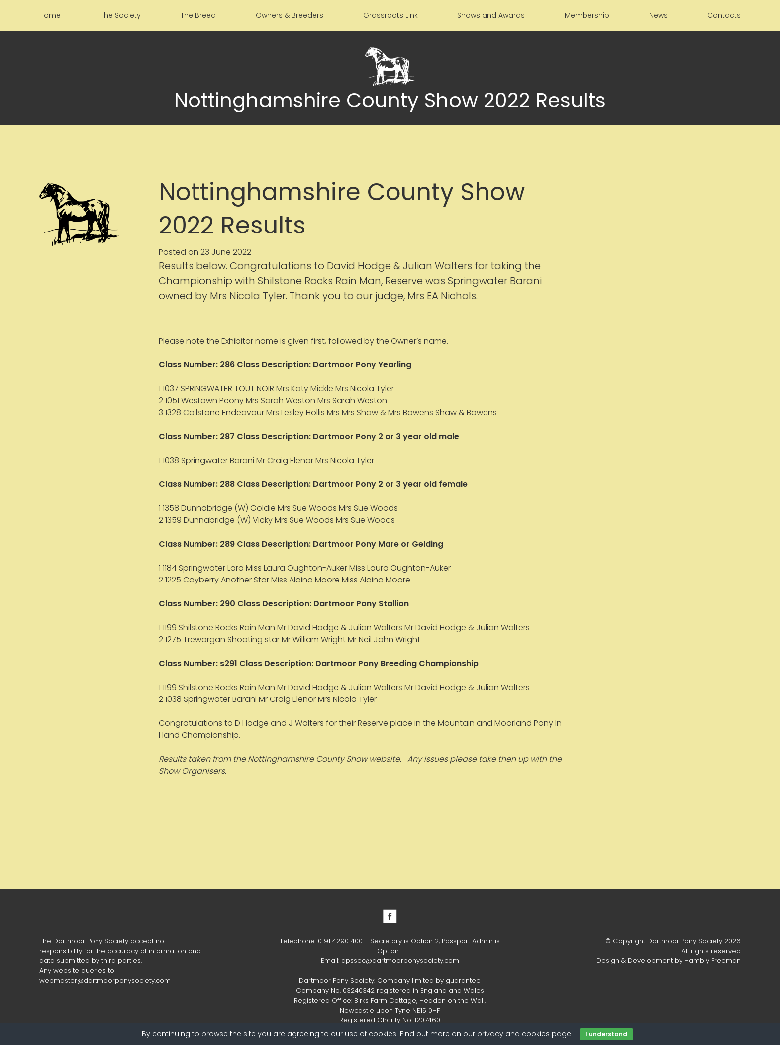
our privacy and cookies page (517, 1034)
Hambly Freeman (712, 960)
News (658, 15)
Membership (587, 15)
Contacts (724, 15)
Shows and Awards (491, 15)
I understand (606, 1034)
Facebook (390, 916)
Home (50, 15)
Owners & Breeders (289, 15)
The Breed (198, 15)
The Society (120, 15)
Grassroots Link (390, 15)
